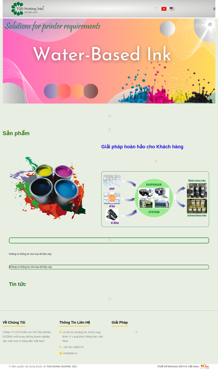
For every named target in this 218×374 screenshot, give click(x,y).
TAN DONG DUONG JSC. (62, 366)
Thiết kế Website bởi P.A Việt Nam (178, 366)
